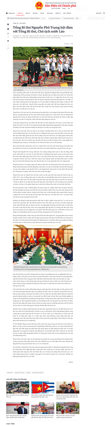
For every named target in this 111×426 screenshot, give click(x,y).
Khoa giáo (50, 13)
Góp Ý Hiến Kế (67, 13)
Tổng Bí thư (10, 372)
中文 (69, 8)
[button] (42, 18)
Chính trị (20, 13)
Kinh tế (28, 13)
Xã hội (42, 13)
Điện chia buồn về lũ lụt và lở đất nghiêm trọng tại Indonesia (65, 416)
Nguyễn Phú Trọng (19, 372)
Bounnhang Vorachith (38, 372)
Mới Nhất (98, 13)
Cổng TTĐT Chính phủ (54, 18)
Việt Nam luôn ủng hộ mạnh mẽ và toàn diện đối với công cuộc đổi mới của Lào (42, 416)
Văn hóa (35, 13)
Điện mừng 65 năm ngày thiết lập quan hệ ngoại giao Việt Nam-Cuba (42, 396)
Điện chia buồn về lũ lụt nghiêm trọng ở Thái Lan (17, 396)
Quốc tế (58, 13)
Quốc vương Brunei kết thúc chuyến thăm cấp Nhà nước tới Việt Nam (16, 416)
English (64, 8)
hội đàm (28, 372)
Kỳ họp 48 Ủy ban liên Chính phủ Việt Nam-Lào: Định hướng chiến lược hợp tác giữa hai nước (67, 397)
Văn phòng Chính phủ (68, 18)
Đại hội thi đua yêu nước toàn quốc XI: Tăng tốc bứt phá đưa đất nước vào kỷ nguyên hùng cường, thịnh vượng (25, 18)
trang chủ (10, 13)
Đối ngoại (23, 23)
